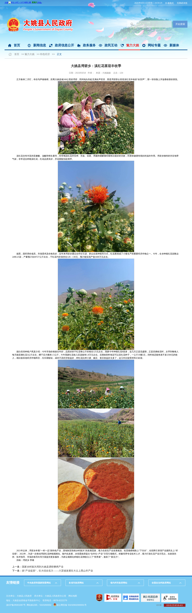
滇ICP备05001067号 (16, 605)
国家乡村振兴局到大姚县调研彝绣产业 (42, 566)
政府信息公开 (64, 45)
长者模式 (169, 3)
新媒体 (174, 45)
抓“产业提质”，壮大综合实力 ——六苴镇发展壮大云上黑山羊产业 (57, 570)
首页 (17, 45)
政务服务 (89, 45)
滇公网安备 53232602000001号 (72, 605)
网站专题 (154, 45)
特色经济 (45, 54)
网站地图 (72, 596)
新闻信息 (39, 45)
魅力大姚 (132, 45)
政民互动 (111, 45)
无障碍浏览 (182, 3)
